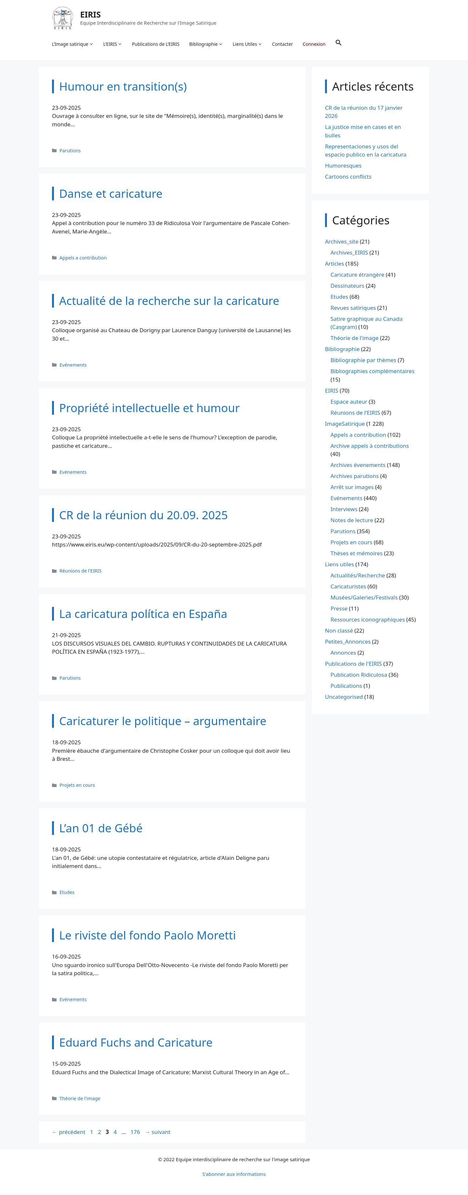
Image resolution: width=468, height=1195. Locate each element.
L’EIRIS (112, 44)
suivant (157, 1132)
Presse (339, 609)
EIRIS (90, 14)
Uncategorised (344, 697)
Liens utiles (339, 565)
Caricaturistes (348, 587)
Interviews (344, 509)
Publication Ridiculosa (359, 675)
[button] (338, 44)
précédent (68, 1132)
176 (136, 1132)
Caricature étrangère (357, 275)
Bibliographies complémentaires (372, 371)
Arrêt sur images (352, 487)
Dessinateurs (347, 286)
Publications (346, 686)
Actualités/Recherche (358, 576)
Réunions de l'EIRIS (80, 571)
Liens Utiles (248, 44)
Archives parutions (355, 476)
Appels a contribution (83, 258)
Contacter (282, 44)
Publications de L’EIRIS (156, 44)
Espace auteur (349, 402)
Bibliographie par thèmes (363, 360)
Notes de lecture (352, 520)
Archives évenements (358, 465)
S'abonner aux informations (234, 1174)
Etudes (66, 893)
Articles (334, 264)
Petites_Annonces (347, 642)
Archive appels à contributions (370, 446)
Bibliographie (206, 44)
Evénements (72, 365)
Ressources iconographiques (368, 620)
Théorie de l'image (79, 1099)
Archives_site (341, 241)
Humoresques (343, 166)
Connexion (314, 44)
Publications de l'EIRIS (353, 664)
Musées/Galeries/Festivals (364, 598)
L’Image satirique (73, 44)
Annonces (343, 653)
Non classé (339, 631)
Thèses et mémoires (357, 554)
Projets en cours (77, 786)
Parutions (70, 151)
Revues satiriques (353, 308)
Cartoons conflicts (348, 177)
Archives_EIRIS (349, 253)
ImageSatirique (345, 424)
